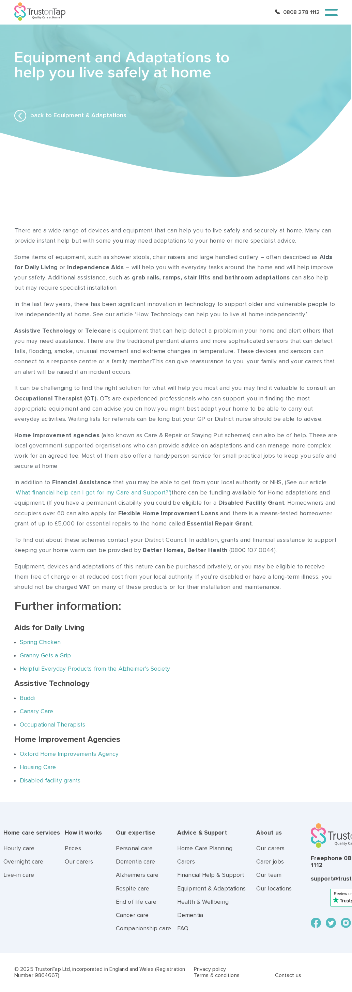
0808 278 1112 (301, 12)
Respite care (132, 888)
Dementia (190, 915)
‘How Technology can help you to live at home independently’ (221, 314)
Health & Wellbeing (203, 901)
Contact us (288, 975)
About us (269, 832)
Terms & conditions (217, 975)
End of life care (136, 901)
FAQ (182, 928)
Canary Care (36, 711)
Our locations (274, 888)
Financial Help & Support (210, 875)
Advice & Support (202, 832)
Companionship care (143, 928)
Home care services (31, 832)
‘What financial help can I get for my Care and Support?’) (92, 492)
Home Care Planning (204, 848)
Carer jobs (270, 861)
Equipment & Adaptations (211, 888)
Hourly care (18, 848)
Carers (186, 861)
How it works (83, 832)
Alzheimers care (137, 875)
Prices (73, 848)
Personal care (134, 848)
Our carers (79, 861)
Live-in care (18, 875)
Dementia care (135, 861)
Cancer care (132, 915)
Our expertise (135, 832)
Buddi (27, 698)
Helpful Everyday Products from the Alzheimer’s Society (96, 668)
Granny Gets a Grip (45, 655)
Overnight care (23, 861)
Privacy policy (210, 969)
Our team (268, 875)
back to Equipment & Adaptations (70, 116)
